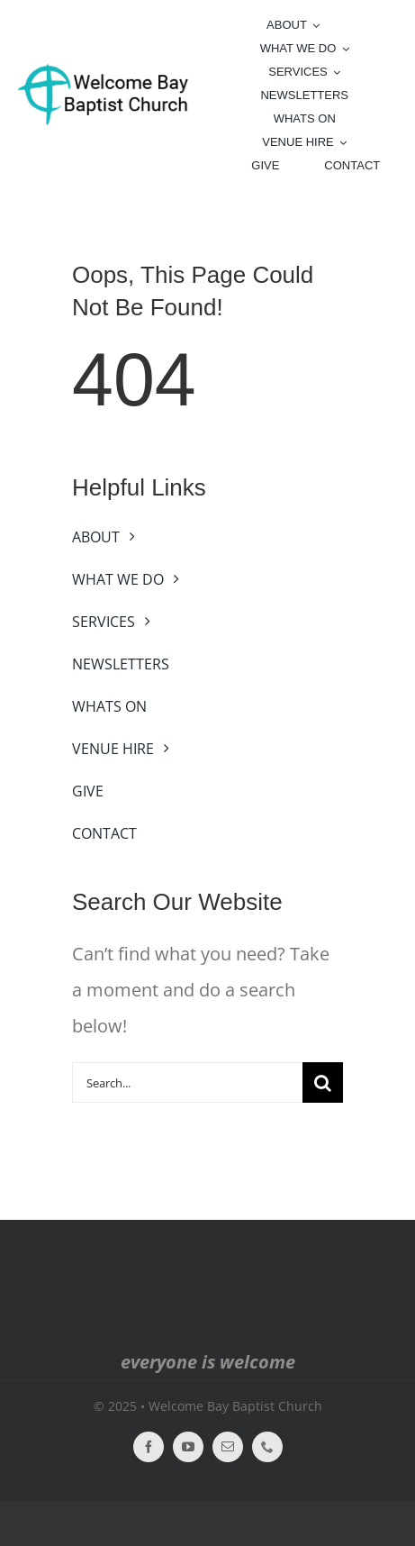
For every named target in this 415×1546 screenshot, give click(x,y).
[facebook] (148, 1447)
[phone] (267, 1447)
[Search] (322, 1082)
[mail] (227, 1447)
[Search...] (187, 1082)
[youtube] (188, 1447)
